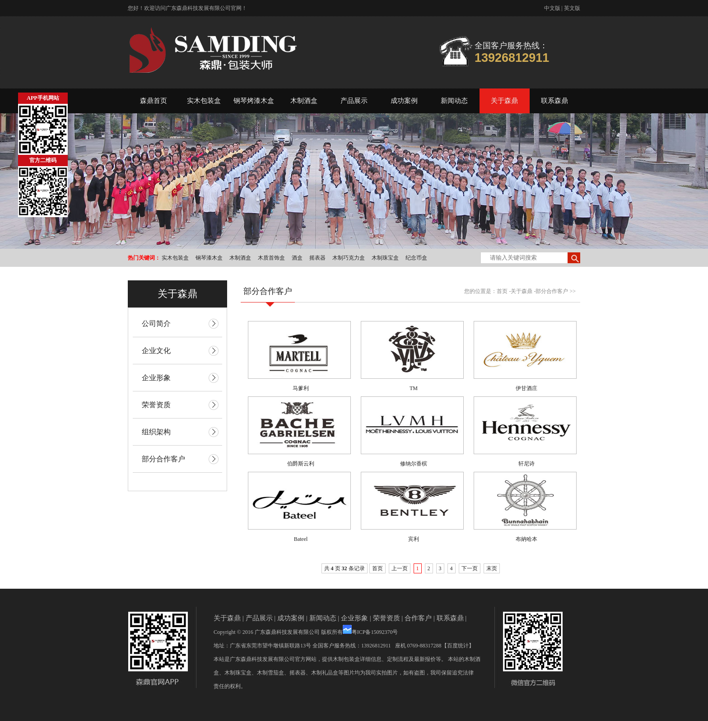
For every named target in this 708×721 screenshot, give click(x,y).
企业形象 (354, 618)
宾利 (413, 539)
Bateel (301, 539)
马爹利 (301, 388)
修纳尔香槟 (413, 464)
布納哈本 (526, 539)
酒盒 (297, 258)
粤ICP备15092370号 (375, 632)
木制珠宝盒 (385, 258)
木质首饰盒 (271, 258)
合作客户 (418, 618)
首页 (502, 291)
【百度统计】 (458, 645)
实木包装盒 (204, 100)
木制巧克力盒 (348, 258)
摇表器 (317, 258)
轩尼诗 (526, 464)
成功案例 (404, 100)
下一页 (469, 568)
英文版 (572, 8)
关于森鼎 (504, 100)
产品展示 (354, 100)
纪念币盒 (416, 258)
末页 (491, 568)
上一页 (399, 568)
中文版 (552, 8)
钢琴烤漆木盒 (253, 100)
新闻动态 (454, 100)
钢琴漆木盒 (209, 258)
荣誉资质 (386, 618)
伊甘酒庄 (526, 388)
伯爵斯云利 (300, 464)
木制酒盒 (303, 100)
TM (414, 388)
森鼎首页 (153, 100)
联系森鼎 (554, 100)
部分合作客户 (552, 291)
